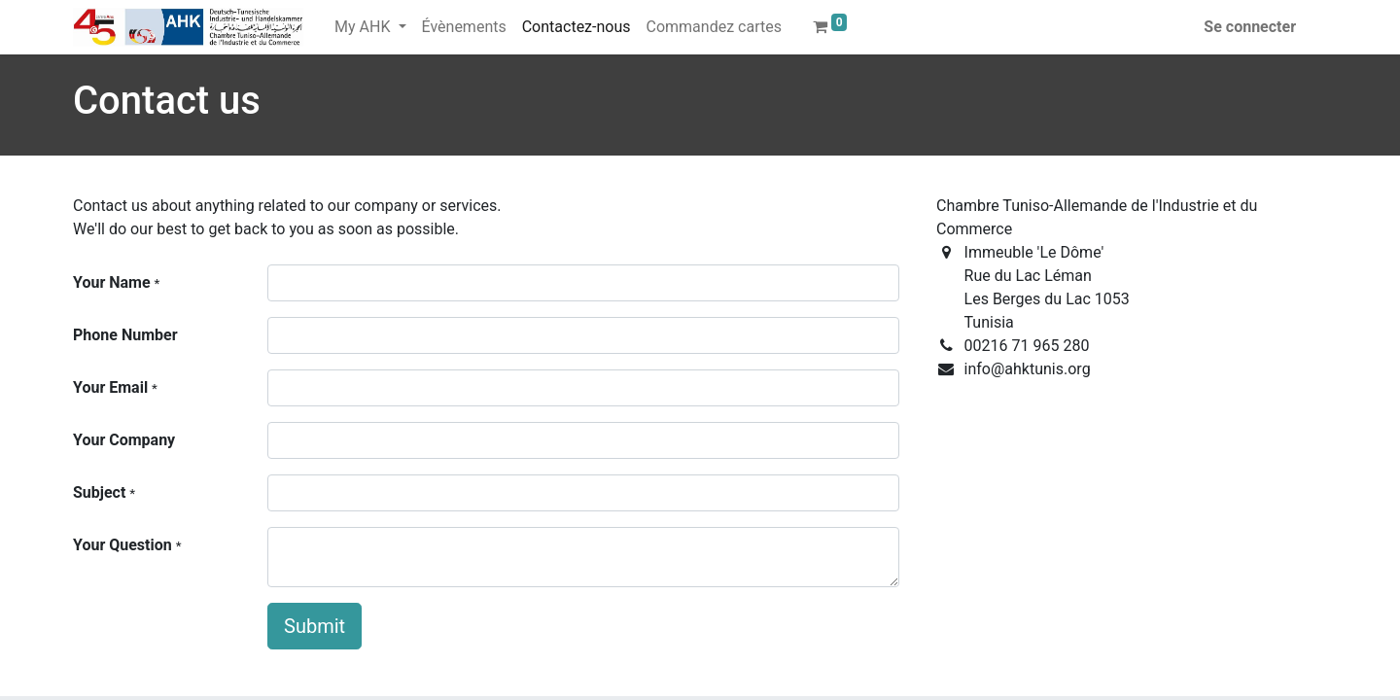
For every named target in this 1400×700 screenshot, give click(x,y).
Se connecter (1250, 27)
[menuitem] (464, 27)
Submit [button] (314, 626)
